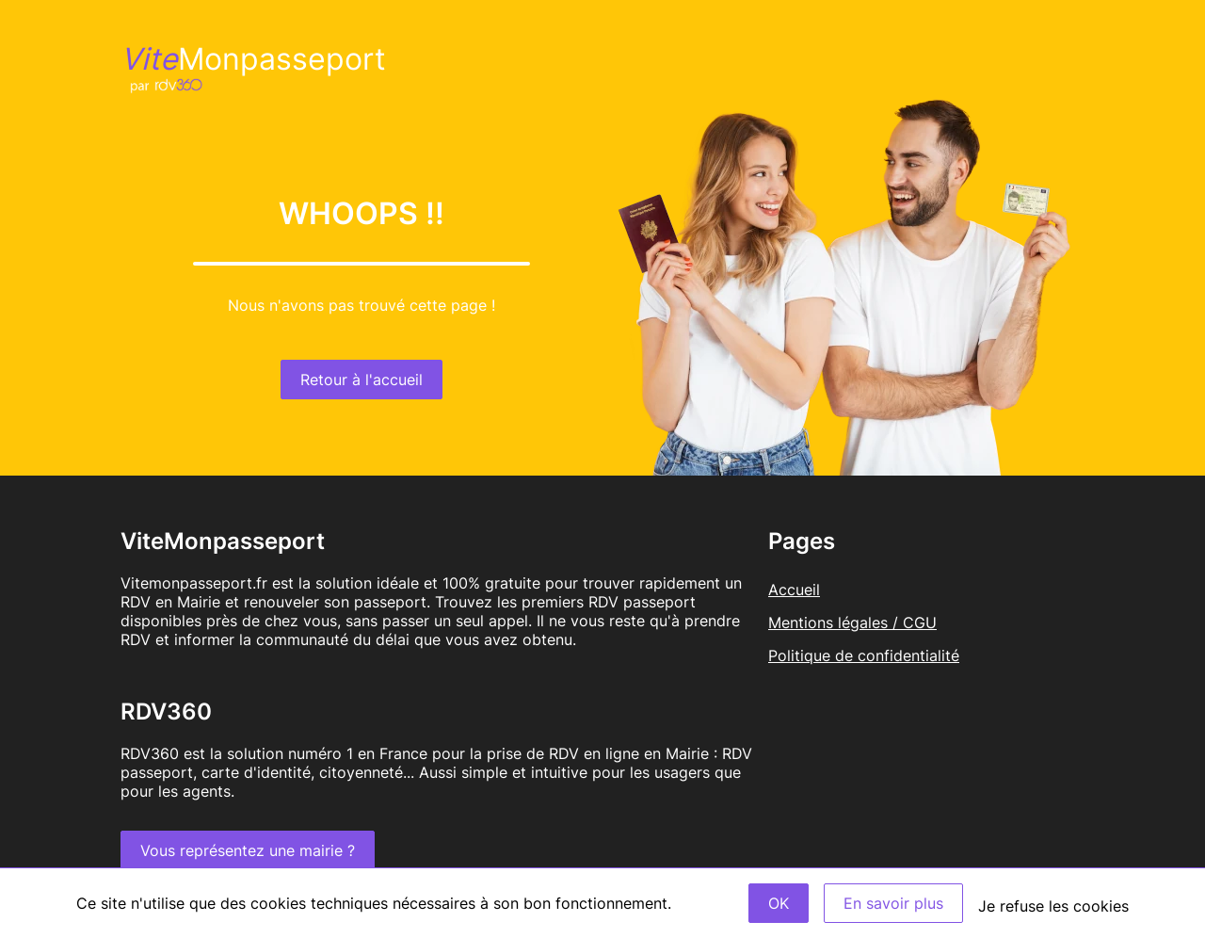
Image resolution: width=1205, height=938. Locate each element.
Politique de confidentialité (863, 655)
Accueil (794, 589)
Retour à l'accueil (361, 379)
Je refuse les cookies (1053, 906)
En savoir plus (893, 903)
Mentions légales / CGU (852, 622)
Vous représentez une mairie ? (247, 850)
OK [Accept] (778, 903)
